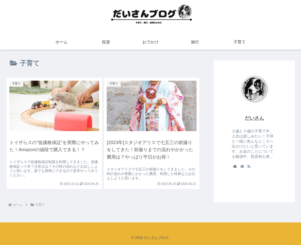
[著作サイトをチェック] (235, 166)
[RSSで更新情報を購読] (249, 166)
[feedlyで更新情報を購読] (242, 166)
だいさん (254, 118)
